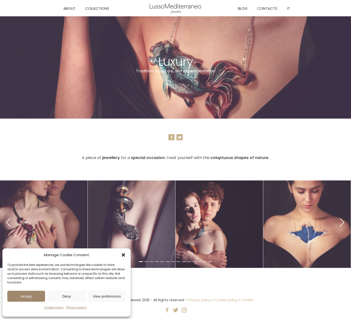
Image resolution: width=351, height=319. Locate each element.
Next (342, 222)
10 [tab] (188, 262)
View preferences (107, 296)
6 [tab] (167, 262)
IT (288, 8)
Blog (242, 8)
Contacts (267, 8)
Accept (26, 296)
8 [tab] (177, 262)
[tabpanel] (131, 224)
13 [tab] (204, 262)
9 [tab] (183, 262)
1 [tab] (140, 262)
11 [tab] (194, 262)
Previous (8, 222)
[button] (123, 255)
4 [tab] (156, 262)
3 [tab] (151, 262)
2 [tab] (145, 262)
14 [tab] (210, 262)
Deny (66, 296)
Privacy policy (76, 307)
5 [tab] (161, 262)
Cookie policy (54, 307)
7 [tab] (172, 262)
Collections (97, 8)
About (69, 8)
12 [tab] (199, 262)
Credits (248, 300)
